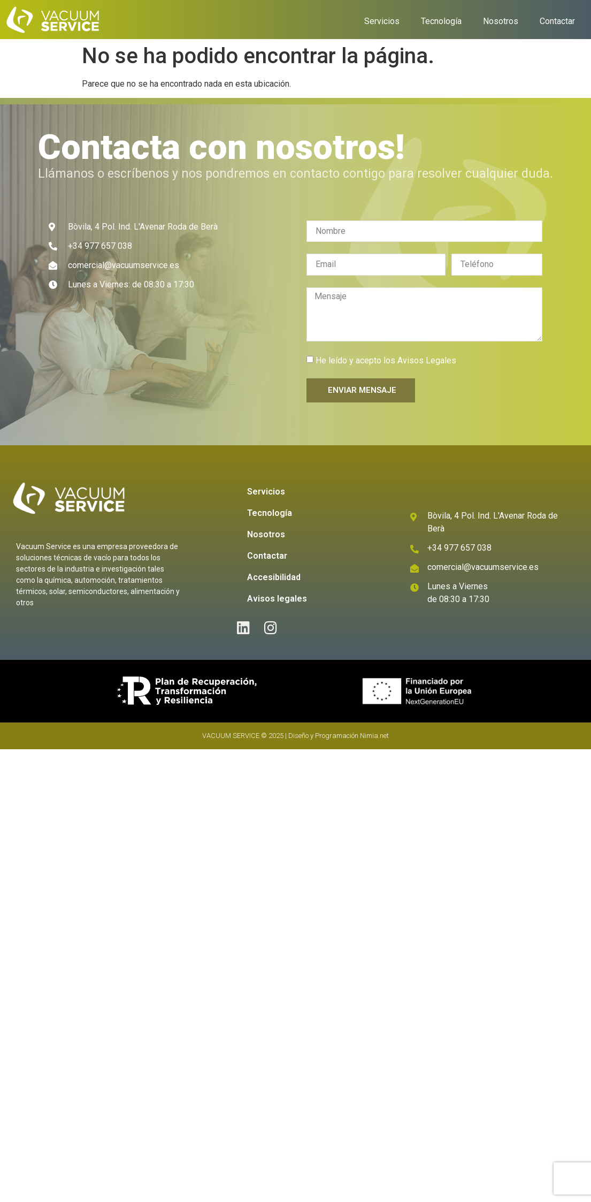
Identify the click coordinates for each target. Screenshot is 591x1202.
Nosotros (500, 21)
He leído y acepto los (386, 360)
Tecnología (441, 21)
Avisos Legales (426, 360)
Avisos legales (277, 599)
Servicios (382, 21)
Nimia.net (374, 736)
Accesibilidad (274, 577)
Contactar (557, 21)
